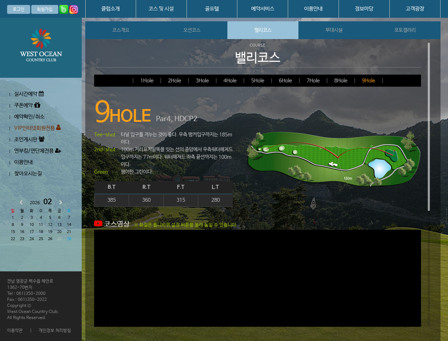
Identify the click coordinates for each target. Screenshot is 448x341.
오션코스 (191, 30)
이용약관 (15, 330)
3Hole (202, 80)
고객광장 (415, 9)
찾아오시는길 (28, 173)
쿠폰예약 (27, 105)
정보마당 (364, 9)
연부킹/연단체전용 (37, 151)
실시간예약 (29, 94)
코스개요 (120, 30)
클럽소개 (110, 9)
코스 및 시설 (161, 9)
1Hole (146, 80)
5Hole (257, 80)
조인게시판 (29, 139)
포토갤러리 (405, 30)
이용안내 (313, 9)
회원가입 (45, 9)
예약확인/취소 (29, 117)
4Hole (230, 80)
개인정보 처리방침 (55, 330)
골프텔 (212, 9)
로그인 (19, 9)
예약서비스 (262, 9)
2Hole (174, 80)
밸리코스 (262, 30)
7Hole (313, 80)
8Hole (340, 80)
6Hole (285, 80)
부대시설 (333, 30)
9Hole (368, 80)
